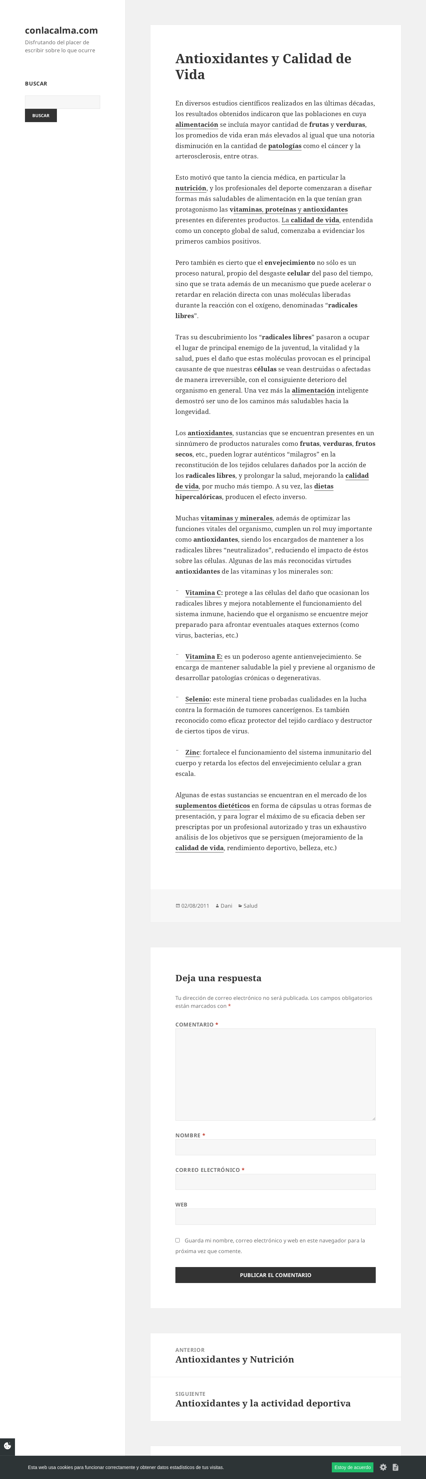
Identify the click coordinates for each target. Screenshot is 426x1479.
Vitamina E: (204, 656)
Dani (226, 905)
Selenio (197, 699)
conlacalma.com (61, 30)
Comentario (197, 1024)
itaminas (248, 209)
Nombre (190, 1135)
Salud (251, 905)
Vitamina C (203, 592)
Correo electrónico (210, 1170)
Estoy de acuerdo (352, 1467)
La (310, 220)
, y (305, 209)
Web (181, 1204)
